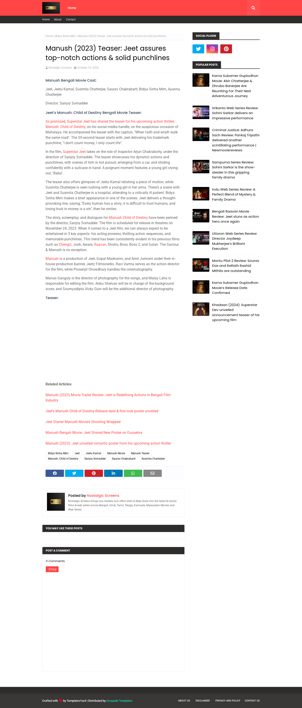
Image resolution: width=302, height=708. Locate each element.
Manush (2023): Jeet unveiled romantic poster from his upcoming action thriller (108, 443)
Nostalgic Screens (60, 67)
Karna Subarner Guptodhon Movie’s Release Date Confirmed (235, 287)
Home (46, 19)
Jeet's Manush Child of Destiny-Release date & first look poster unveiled (102, 411)
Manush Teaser (140, 453)
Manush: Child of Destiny (63, 458)
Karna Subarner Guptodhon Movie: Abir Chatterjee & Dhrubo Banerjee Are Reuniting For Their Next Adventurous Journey (235, 85)
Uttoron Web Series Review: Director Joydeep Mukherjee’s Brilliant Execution (234, 241)
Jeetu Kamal (93, 453)
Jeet (77, 453)
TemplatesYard (76, 700)
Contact (71, 19)
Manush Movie (116, 453)
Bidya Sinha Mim (65, 36)
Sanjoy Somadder (95, 458)
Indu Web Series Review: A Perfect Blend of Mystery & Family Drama (234, 194)
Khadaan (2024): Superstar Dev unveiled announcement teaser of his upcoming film (236, 312)
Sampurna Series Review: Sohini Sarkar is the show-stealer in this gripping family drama (233, 170)
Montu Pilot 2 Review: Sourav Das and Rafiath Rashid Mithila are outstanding (235, 265)
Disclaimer (203, 700)
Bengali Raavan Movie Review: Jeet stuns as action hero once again (235, 216)
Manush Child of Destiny (128, 217)
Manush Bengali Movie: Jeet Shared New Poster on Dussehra (94, 432)
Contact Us (252, 700)
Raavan (100, 244)
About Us (184, 700)
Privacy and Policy (227, 700)
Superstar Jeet (74, 152)
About (57, 19)
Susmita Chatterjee (153, 458)
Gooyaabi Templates (119, 700)
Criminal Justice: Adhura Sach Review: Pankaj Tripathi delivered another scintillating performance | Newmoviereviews (235, 140)
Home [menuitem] (72, 8)
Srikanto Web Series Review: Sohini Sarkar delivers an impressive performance (235, 113)
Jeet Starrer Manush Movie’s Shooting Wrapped (83, 422)
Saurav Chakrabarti (124, 458)
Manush (52, 258)
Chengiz (65, 244)
